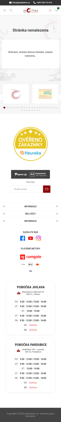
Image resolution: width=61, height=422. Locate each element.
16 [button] (42, 107)
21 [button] (54, 107)
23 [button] (21, 110)
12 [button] (32, 107)
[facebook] (22, 238)
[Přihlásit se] (27, 189)
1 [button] (4, 108)
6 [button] (17, 107)
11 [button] (29, 107)
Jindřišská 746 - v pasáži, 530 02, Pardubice (30, 350)
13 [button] (34, 107)
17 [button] (44, 107)
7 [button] (19, 107)
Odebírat (46, 189)
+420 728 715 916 (42, 2)
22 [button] (57, 107)
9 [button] (24, 107)
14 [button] (37, 107)
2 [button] (7, 107)
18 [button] (47, 107)
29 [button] (36, 110)
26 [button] (29, 110)
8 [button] (22, 107)
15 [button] (39, 107)
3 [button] (9, 107)
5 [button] (14, 107)
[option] (16, 94)
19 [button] (49, 107)
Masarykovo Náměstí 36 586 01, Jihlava (30, 293)
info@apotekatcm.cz (19, 2)
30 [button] (39, 110)
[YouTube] (30, 238)
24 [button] (24, 110)
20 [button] (52, 107)
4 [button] (12, 107)
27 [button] (31, 110)
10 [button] (27, 107)
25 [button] (26, 110)
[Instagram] (38, 238)
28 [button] (34, 110)
